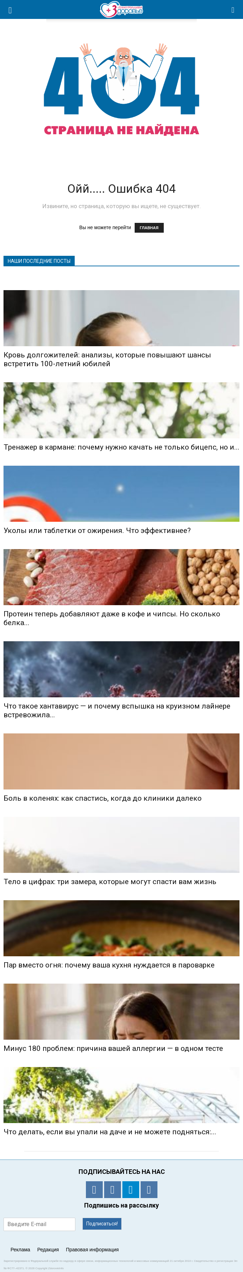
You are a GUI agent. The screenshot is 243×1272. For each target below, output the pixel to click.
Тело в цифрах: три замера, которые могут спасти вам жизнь (110, 881)
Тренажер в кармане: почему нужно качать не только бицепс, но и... (121, 447)
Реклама (20, 1249)
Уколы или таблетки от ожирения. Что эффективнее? (97, 530)
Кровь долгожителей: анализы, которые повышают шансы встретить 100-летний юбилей (107, 359)
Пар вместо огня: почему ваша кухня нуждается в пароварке (109, 965)
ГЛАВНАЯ (149, 228)
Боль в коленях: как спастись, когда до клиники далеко (103, 798)
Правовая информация (92, 1249)
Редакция (48, 1249)
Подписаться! (102, 1223)
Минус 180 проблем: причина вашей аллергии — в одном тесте (113, 1048)
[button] (233, 9)
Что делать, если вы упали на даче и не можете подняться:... (110, 1132)
